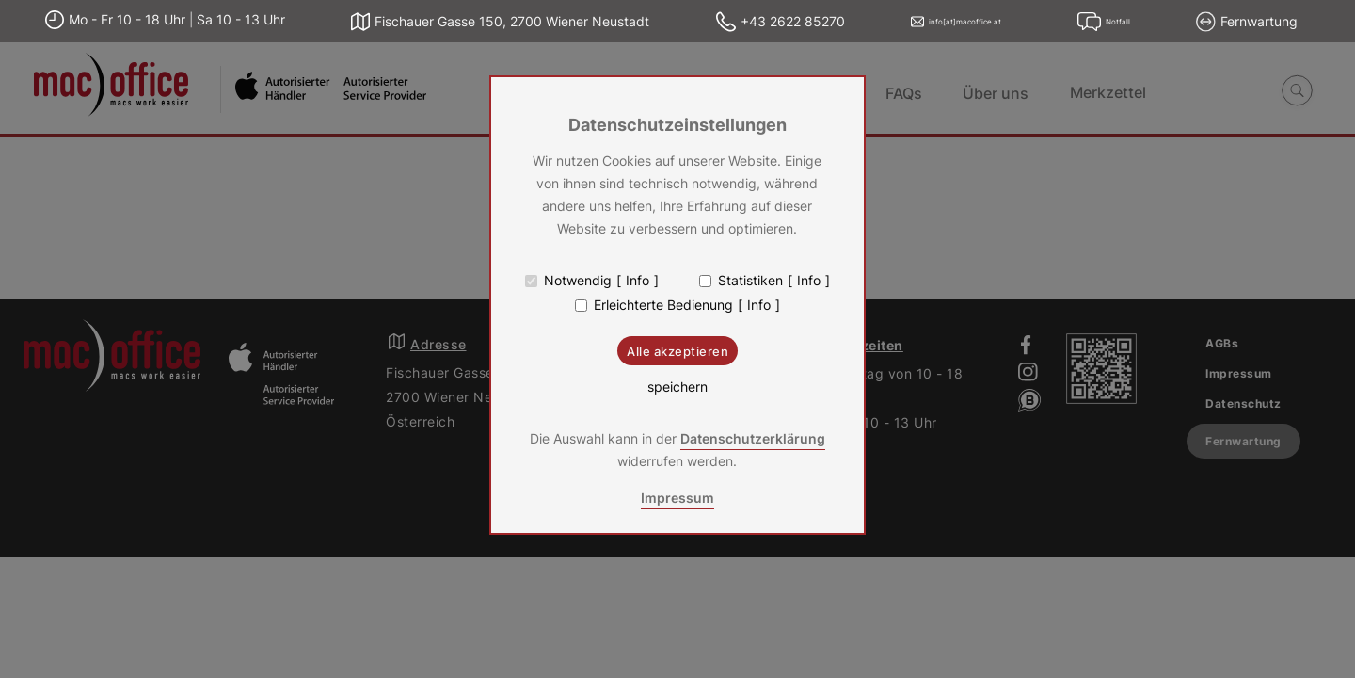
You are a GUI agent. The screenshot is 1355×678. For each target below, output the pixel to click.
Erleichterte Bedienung (663, 305)
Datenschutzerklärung (752, 438)
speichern (677, 387)
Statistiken (750, 280)
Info (637, 280)
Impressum (677, 498)
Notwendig (578, 280)
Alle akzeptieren (677, 351)
